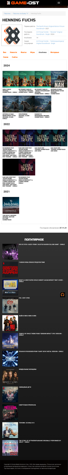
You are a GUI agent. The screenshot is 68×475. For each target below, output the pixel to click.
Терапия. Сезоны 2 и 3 (26, 423)
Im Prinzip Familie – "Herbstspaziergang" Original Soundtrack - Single (42, 92)
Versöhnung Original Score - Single (24, 115)
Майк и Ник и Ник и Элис (27, 316)
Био (4, 52)
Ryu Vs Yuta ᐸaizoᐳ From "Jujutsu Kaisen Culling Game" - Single (42, 244)
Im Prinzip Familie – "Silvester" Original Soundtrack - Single (26, 91)
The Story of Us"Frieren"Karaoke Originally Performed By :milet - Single (40, 441)
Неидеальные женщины (27, 369)
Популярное (34, 239)
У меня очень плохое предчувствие (32, 262)
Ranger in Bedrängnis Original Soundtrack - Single (42, 115)
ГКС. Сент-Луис (24, 298)
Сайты (15, 57)
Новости (13, 52)
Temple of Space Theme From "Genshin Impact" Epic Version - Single (40, 334)
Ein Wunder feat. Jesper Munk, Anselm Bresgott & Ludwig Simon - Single (26, 180)
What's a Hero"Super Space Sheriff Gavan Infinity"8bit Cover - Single (41, 280)
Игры (32, 52)
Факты (24, 52)
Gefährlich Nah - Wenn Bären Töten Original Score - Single (9, 116)
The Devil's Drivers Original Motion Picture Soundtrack (9, 218)
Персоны (7, 13)
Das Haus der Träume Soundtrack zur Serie (42, 149)
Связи (5, 57)
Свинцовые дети (25, 387)
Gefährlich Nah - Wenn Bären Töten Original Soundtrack (57, 92)
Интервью (55, 52)
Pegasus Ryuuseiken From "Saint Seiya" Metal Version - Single (41, 351)
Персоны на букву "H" (20, 13)
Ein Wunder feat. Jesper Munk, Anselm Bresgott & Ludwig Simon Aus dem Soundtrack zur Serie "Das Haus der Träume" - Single (10, 152)
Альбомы (43, 52)
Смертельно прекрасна (27, 405)
